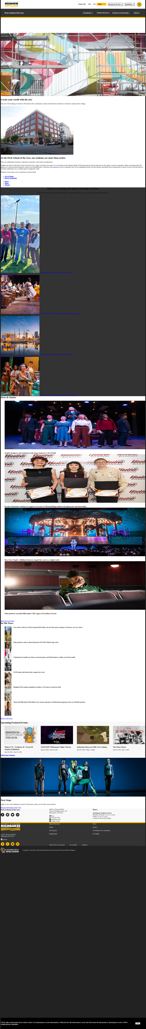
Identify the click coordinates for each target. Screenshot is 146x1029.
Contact (4, 839)
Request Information (7, 807)
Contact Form (55, 821)
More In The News (6, 718)
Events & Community (122, 13)
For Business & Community (101, 830)
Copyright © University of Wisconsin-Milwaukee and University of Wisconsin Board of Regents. (49, 850)
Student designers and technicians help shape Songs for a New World (30, 453)
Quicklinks (129, 4)
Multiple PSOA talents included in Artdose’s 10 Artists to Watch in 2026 (37, 687)
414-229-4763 (55, 818)
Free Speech (53, 830)
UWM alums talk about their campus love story (29, 672)
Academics (88, 13)
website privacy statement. (9, 1024)
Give (94, 4)
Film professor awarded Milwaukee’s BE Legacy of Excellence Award (30, 614)
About (137, 13)
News (94, 824)
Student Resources (103, 13)
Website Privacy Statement (57, 845)
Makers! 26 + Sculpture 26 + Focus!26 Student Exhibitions (19, 748)
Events (95, 827)
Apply (100, 4)
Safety (51, 827)
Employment (53, 834)
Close (137, 1023)
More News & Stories (7, 621)
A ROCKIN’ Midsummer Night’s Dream (56, 747)
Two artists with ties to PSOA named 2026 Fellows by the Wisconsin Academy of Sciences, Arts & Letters (48, 627)
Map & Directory (54, 824)
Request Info (82, 4)
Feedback (84, 845)
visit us (55, 167)
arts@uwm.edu (56, 819)
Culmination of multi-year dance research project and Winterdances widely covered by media (44, 657)
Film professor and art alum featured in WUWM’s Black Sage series (35, 642)
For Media (96, 834)
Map (52, 816)
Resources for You (115, 4)
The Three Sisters (119, 747)
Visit (89, 4)
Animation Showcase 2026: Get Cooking (92, 747)
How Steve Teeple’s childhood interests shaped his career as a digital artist (32, 560)
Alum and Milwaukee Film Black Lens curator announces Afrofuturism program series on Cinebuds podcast (49, 702)
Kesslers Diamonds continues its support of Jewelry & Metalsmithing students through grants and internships (45, 506)
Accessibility (73, 845)
